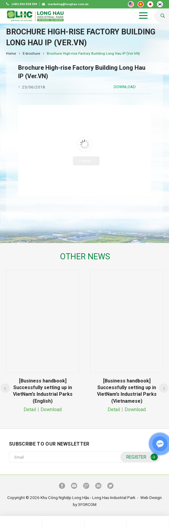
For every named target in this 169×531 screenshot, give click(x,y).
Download (125, 86)
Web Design (151, 497)
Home (11, 53)
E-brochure (31, 53)
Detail (30, 409)
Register (141, 457)
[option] (43, 341)
